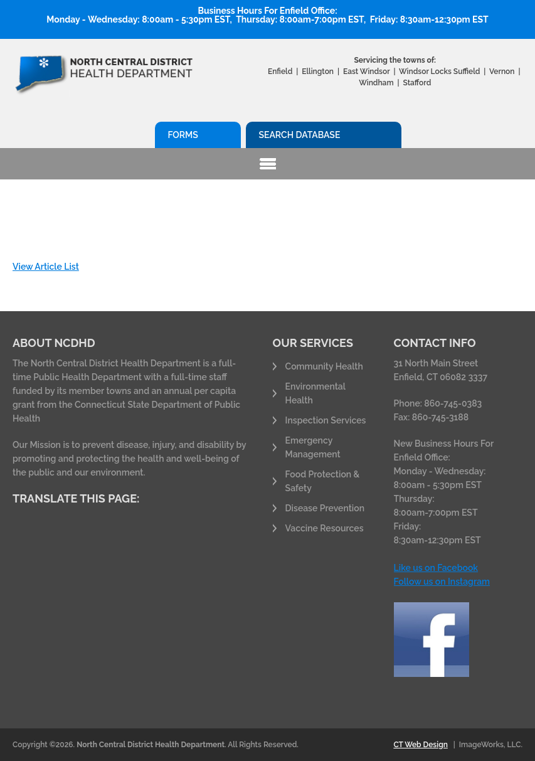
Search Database (299, 135)
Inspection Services (325, 420)
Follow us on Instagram (442, 582)
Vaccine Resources (324, 528)
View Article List (46, 267)
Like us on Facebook (436, 568)
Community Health (324, 366)
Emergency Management (313, 447)
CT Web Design (420, 744)
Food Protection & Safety (322, 481)
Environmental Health (315, 393)
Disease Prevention (324, 508)
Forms (182, 135)
